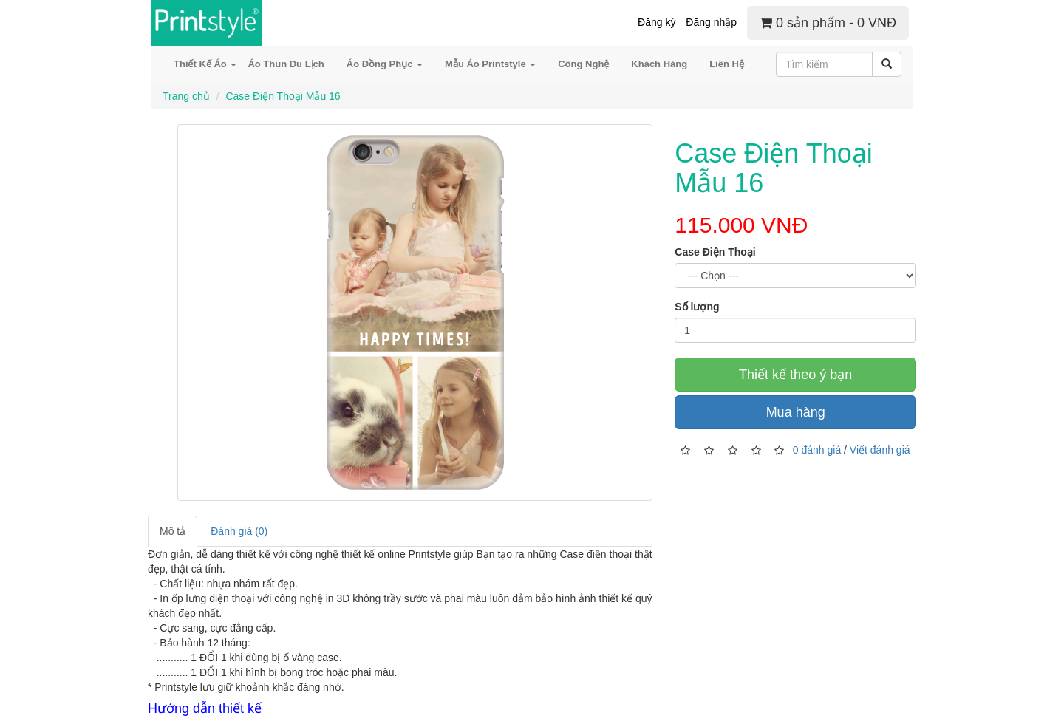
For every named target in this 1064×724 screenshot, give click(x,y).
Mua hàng (795, 412)
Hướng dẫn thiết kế (205, 708)
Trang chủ (186, 96)
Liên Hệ (726, 63)
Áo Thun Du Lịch (286, 63)
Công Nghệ (583, 63)
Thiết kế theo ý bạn (795, 374)
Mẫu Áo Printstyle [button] (490, 63)
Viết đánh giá (880, 449)
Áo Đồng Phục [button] (385, 63)
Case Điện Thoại (715, 252)
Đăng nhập (711, 22)
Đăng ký (656, 22)
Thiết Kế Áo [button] (205, 63)
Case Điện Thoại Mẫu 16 (282, 96)
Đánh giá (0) (239, 531)
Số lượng (697, 307)
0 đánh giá (817, 449)
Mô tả (172, 531)
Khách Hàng (659, 63)
